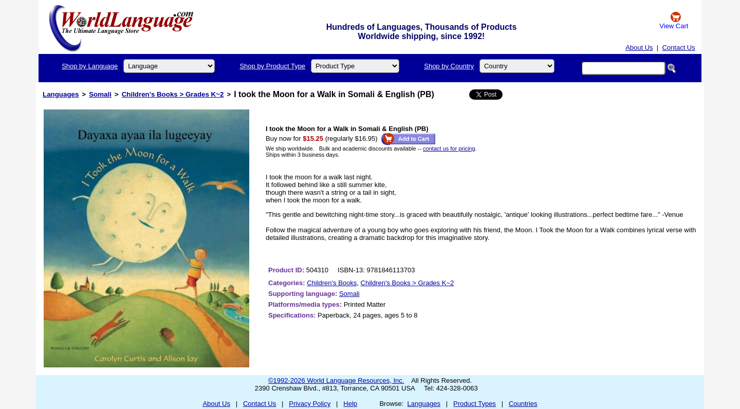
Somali (100, 94)
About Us (639, 47)
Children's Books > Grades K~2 (173, 94)
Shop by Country (449, 66)
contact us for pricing (449, 148)
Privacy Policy (309, 403)
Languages (61, 94)
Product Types (474, 403)
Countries (523, 403)
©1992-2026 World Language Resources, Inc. (336, 380)
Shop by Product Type (272, 66)
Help (350, 403)
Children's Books (332, 283)
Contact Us (678, 47)
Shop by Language (90, 66)
